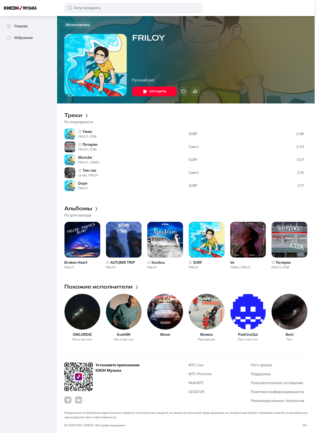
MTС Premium (200, 374)
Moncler (85, 157)
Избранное (19, 38)
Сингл (194, 147)
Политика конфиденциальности (277, 392)
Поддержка (260, 374)
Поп (289, 340)
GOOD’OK (197, 392)
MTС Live (196, 365)
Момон (206, 334)
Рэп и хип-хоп (82, 340)
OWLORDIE (82, 334)
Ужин (87, 131)
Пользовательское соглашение (277, 383)
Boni (289, 334)
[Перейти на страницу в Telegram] (67, 400)
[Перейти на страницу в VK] (78, 400)
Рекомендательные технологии (277, 401)
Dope (82, 183)
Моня (165, 334)
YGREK (94, 162)
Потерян (90, 144)
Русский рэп (143, 80)
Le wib (82, 175)
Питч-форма (261, 365)
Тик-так (89, 170)
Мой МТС (196, 383)
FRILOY (83, 136)
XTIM (93, 136)
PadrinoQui (248, 334)
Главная (16, 26)
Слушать (154, 91)
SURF (193, 134)
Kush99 (123, 334)
